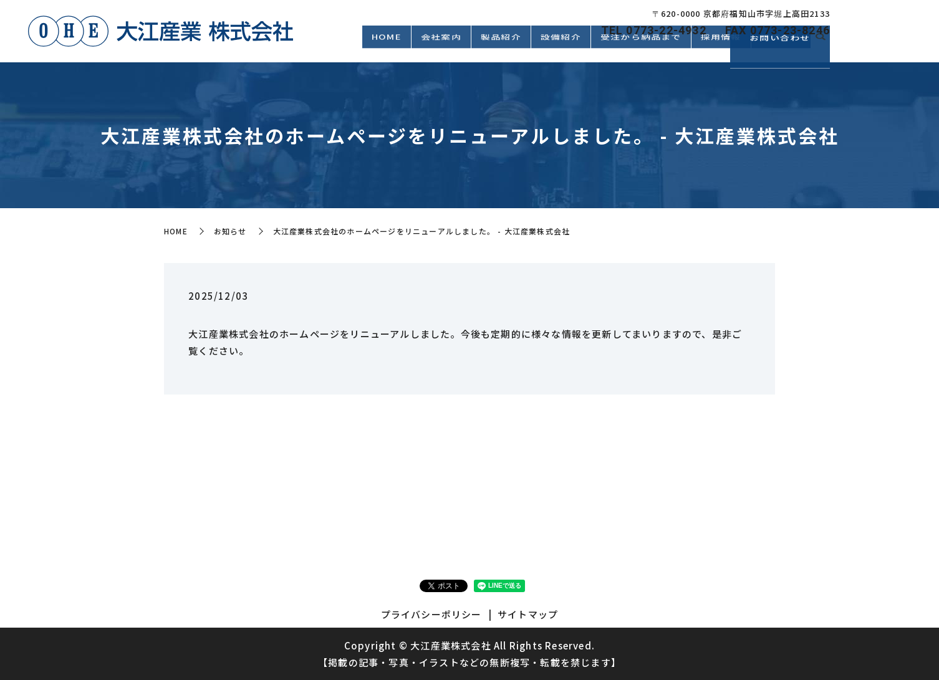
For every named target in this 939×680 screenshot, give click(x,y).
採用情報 (721, 47)
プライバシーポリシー (431, 614)
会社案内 (441, 47)
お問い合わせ (889, 43)
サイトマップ (528, 614)
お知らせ (230, 231)
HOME (387, 47)
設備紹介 (561, 47)
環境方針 (781, 47)
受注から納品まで (640, 47)
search (820, 48)
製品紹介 (501, 47)
